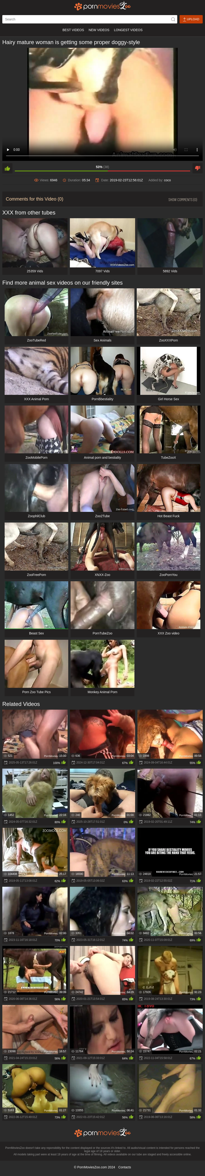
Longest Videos (128, 30)
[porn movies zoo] (102, 5)
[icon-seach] (173, 19)
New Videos (99, 30)
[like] (7, 168)
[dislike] (198, 168)
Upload (191, 19)
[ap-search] (89, 19)
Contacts (124, 1167)
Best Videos (73, 30)
